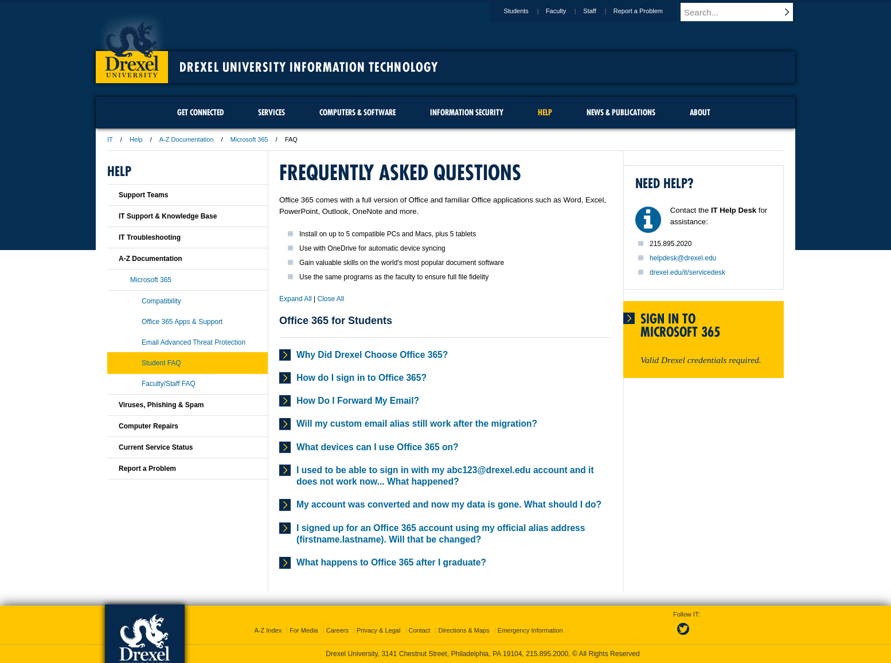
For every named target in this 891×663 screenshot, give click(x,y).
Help (136, 139)
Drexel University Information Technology (308, 67)
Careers (337, 630)
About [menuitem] (700, 112)
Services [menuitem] (271, 112)
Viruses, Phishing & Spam (161, 405)
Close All (331, 299)
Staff (600, 10)
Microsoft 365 (249, 139)
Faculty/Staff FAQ (169, 384)
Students (526, 10)
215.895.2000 (547, 654)
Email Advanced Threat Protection (193, 342)
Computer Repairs (148, 426)
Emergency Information (530, 630)
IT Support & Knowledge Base (168, 216)
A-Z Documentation (186, 139)
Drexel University (132, 46)
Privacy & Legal (378, 630)
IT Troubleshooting (150, 237)
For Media (304, 630)
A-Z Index (268, 630)
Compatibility (161, 301)
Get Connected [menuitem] (200, 112)
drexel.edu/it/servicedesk (687, 272)
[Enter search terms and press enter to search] (743, 12)
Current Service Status (156, 447)
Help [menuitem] (545, 112)
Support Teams (143, 195)
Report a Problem (649, 10)
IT (110, 139)
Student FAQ (161, 363)
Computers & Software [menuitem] (357, 112)
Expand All (295, 299)
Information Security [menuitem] (466, 112)
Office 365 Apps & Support (182, 322)
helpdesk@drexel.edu (683, 258)
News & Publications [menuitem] (621, 112)
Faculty (567, 10)
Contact (420, 630)
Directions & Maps (463, 630)
